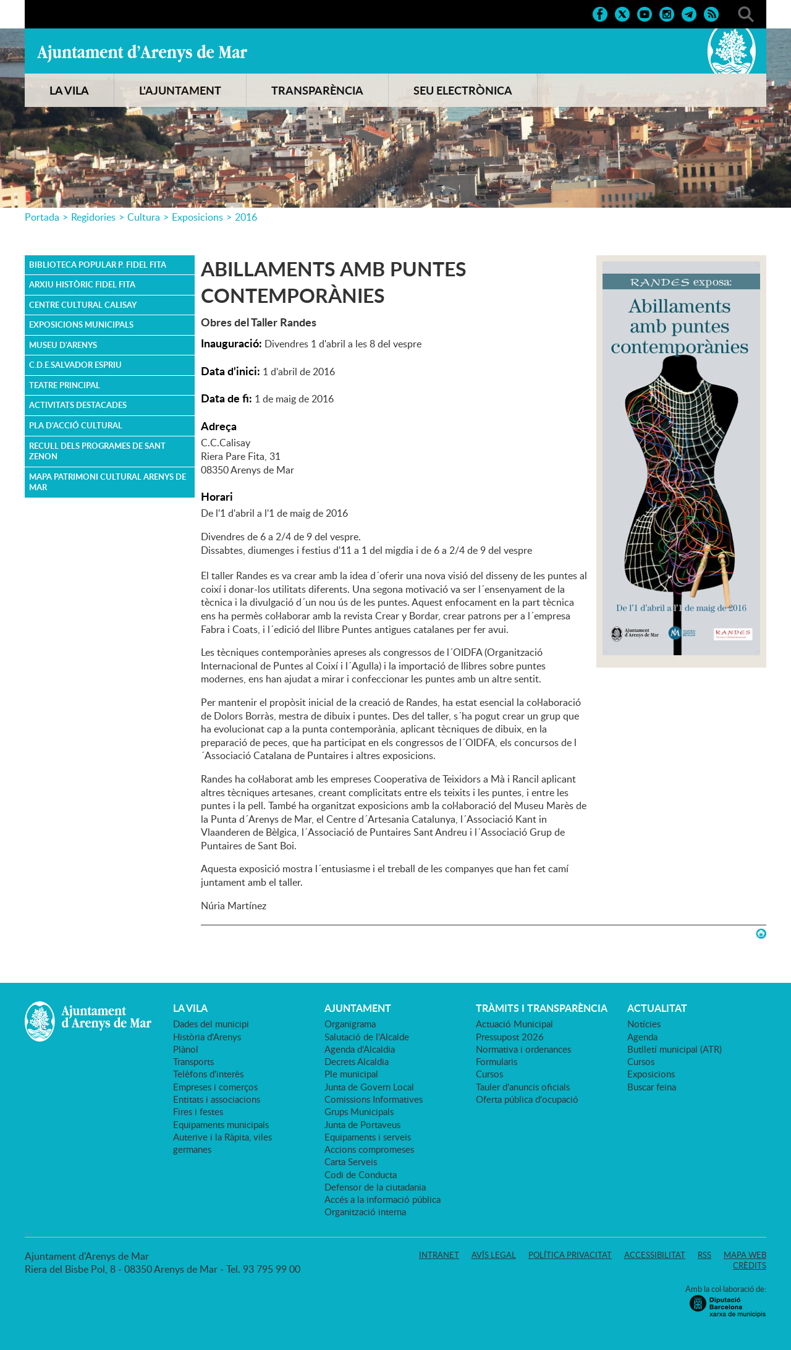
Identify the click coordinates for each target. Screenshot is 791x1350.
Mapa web (745, 1254)
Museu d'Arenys (63, 344)
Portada (42, 217)
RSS (704, 1254)
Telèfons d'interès (208, 1074)
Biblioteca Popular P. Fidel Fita (97, 264)
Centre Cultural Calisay (83, 304)
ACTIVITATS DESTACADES (78, 404)
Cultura (143, 217)
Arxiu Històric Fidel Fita (82, 284)
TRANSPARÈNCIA (317, 90)
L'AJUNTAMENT (180, 90)
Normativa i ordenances (523, 1049)
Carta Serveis (350, 1161)
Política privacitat (570, 1254)
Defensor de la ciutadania (375, 1187)
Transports (193, 1061)
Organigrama (350, 1023)
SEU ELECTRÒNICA (462, 90)
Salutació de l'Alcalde (366, 1036)
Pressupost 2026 (510, 1036)
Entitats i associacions (216, 1099)
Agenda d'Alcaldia (359, 1049)
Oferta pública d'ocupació (527, 1099)
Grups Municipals (359, 1111)
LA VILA (69, 90)
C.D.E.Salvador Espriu (75, 364)
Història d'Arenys (207, 1036)
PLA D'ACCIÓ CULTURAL (75, 425)
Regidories (93, 217)
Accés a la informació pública (382, 1199)
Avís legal (494, 1254)
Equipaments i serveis (367, 1137)
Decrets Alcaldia (356, 1061)
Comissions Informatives (373, 1099)
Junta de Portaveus (362, 1124)
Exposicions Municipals (81, 324)
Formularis (496, 1061)
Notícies (644, 1023)
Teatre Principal (64, 385)
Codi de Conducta (360, 1174)
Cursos (489, 1074)
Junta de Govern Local (369, 1086)
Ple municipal (351, 1074)
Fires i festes (198, 1111)
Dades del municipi (211, 1023)
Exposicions (197, 217)
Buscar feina (651, 1086)
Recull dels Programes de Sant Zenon (97, 451)
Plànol (185, 1049)
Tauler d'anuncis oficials (523, 1086)
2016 (246, 217)
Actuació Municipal (514, 1023)
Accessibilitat (654, 1254)
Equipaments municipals (221, 1124)
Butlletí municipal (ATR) (674, 1049)
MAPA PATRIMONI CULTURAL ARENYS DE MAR (107, 482)
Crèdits (749, 1265)
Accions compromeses (369, 1149)
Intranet (439, 1254)
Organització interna (365, 1211)
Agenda (642, 1036)
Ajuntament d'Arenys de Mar (142, 53)
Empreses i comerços (215, 1086)
